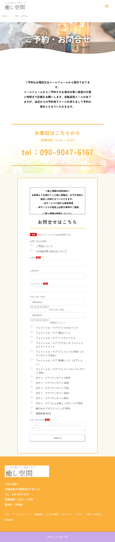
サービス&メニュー (21, 514)
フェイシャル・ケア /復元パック (53, 333)
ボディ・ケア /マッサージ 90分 (52, 383)
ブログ (78, 514)
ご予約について (44, 246)
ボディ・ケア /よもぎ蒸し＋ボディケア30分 (59, 403)
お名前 (33, 258)
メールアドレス (36, 284)
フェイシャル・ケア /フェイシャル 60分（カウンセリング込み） (60, 353)
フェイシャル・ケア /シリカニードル (55, 338)
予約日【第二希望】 (57, 310)
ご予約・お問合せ (93, 514)
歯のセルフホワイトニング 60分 (53, 408)
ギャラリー (67, 514)
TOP (7, 514)
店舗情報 (38, 514)
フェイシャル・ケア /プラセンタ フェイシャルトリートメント (59, 345)
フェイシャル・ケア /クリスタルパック (57, 327)
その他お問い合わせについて (51, 251)
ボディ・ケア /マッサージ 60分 (52, 393)
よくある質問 (52, 514)
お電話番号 (34, 271)
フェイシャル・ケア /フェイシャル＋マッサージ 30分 (60, 371)
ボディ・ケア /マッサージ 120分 (53, 378)
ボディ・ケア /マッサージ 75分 (52, 388)
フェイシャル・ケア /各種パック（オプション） (59, 362)
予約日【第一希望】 (38, 297)
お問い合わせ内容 (37, 420)
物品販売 (9, 519)
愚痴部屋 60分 (43, 413)
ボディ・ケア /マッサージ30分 (52, 398)
